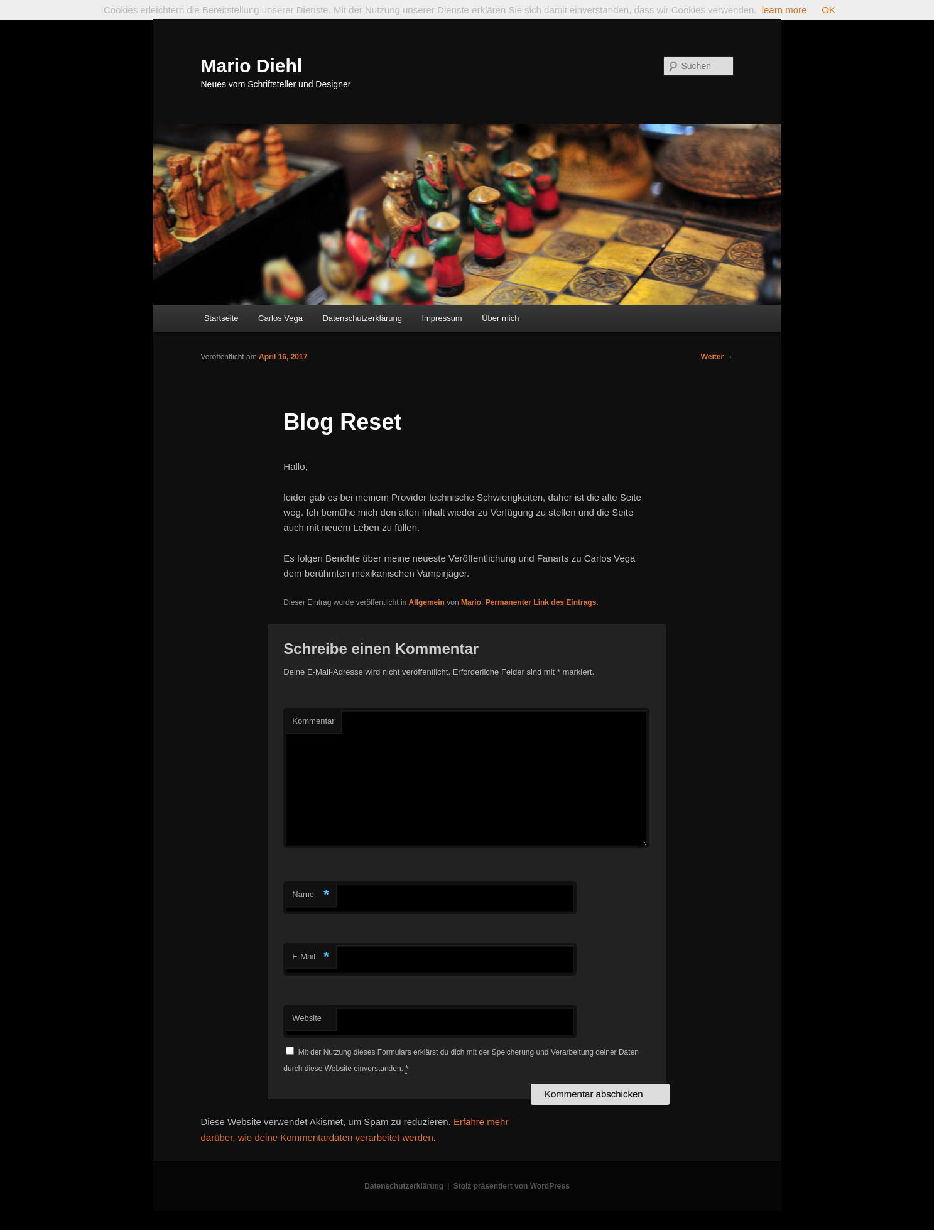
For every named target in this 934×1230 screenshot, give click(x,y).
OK (828, 9)
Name (310, 895)
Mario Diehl (252, 65)
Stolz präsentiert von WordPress (511, 1186)
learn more (784, 9)
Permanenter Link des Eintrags (541, 602)
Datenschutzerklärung (361, 318)
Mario (471, 602)
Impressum (441, 318)
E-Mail (310, 957)
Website (307, 1018)
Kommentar (313, 721)
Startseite (221, 318)
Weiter (717, 356)
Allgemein (427, 602)
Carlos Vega (280, 318)
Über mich (500, 318)
